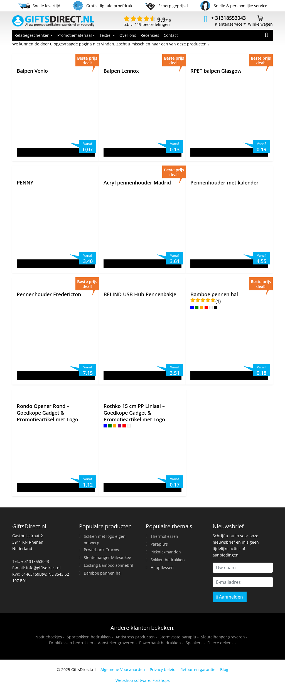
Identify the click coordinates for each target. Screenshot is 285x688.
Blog (224, 669)
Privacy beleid (163, 669)
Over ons (127, 35)
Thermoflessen (164, 536)
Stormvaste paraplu (177, 637)
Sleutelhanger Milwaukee (107, 557)
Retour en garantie (197, 669)
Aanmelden (229, 597)
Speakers (194, 642)
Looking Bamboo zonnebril (108, 565)
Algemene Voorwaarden (122, 669)
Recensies (150, 35)
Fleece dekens (220, 642)
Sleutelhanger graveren (223, 637)
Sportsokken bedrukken (89, 637)
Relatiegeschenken (32, 35)
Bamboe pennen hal (103, 573)
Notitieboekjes (48, 637)
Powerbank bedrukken (160, 642)
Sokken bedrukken (168, 559)
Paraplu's (159, 544)
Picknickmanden (166, 552)
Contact (171, 35)
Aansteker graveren (116, 642)
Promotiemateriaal (74, 35)
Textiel (105, 35)
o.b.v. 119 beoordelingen (147, 22)
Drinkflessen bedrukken (71, 642)
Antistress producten (135, 637)
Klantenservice (228, 24)
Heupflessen (162, 567)
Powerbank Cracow (101, 549)
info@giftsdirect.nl (43, 567)
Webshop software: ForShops (143, 680)
